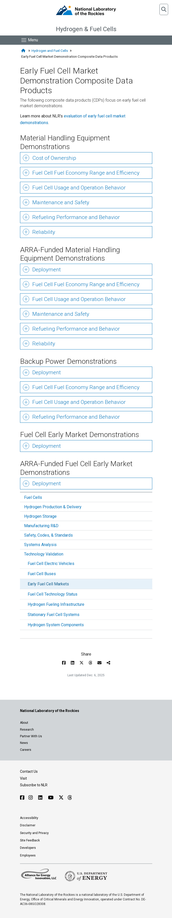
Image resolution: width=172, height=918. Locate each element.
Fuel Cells (33, 497)
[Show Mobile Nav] (29, 40)
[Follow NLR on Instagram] (31, 798)
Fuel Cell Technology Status (52, 594)
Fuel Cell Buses (42, 573)
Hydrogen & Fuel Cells (86, 29)
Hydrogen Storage (40, 516)
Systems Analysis (40, 544)
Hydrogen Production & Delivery (53, 506)
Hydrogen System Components (56, 624)
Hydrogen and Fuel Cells (50, 51)
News (24, 743)
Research (27, 729)
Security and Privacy (34, 833)
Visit (23, 778)
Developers (28, 848)
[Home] (23, 51)
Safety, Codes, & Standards (48, 535)
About (24, 722)
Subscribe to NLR (33, 785)
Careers (25, 750)
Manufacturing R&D (41, 525)
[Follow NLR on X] (61, 798)
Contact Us (29, 771)
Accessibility (29, 818)
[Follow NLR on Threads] (70, 798)
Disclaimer (27, 825)
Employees (28, 855)
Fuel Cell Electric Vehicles (51, 563)
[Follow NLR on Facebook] (22, 798)
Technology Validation (43, 554)
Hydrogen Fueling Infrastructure (56, 604)
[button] (163, 9)
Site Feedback (30, 840)
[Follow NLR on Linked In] (41, 798)
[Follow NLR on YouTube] (51, 798)
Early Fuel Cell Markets (48, 584)
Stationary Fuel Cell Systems (53, 614)
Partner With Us (31, 736)
